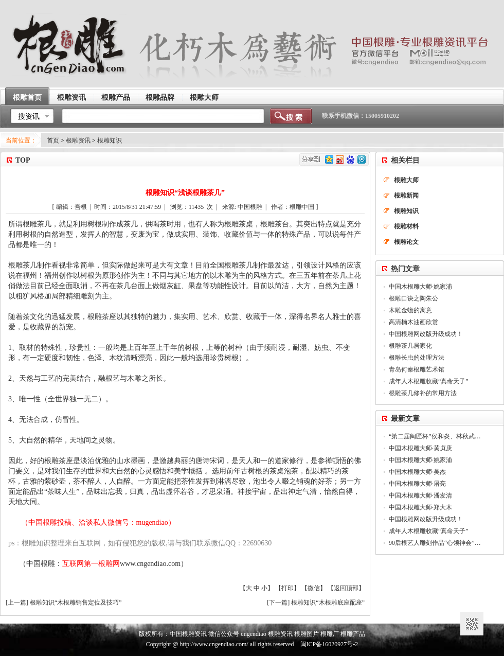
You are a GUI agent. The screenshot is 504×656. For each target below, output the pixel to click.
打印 (287, 588)
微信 (314, 588)
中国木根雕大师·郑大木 (420, 507)
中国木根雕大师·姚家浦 (420, 286)
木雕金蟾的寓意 (410, 310)
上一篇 (17, 602)
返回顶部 (346, 588)
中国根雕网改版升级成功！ (426, 334)
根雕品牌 (160, 97)
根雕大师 (204, 97)
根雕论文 (406, 241)
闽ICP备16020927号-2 (329, 644)
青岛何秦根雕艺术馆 (416, 369)
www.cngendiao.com (150, 564)
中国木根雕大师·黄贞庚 (420, 448)
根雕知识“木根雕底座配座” (328, 602)
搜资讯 (29, 116)
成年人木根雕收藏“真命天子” (429, 381)
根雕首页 (27, 97)
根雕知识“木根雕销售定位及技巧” (76, 602)
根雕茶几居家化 (410, 345)
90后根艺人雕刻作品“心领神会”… (435, 542)
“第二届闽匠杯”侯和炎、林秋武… (435, 436)
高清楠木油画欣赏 (413, 322)
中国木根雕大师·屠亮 (417, 483)
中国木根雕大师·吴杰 (417, 471)
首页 (53, 140)
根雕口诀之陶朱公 (413, 298)
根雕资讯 (71, 97)
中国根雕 (40, 564)
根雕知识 (109, 140)
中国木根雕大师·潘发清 (420, 495)
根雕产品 (115, 97)
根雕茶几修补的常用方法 (423, 393)
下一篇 (278, 602)
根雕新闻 (406, 195)
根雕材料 (406, 226)
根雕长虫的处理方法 (416, 357)
